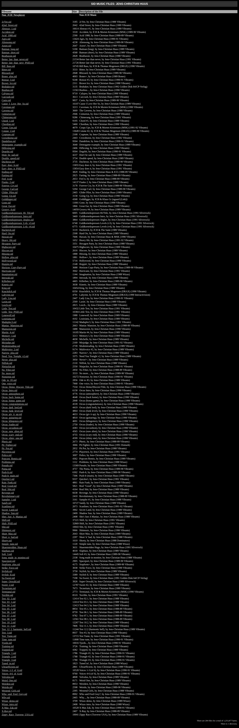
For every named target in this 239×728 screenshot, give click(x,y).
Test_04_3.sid (8, 605)
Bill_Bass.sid (8, 66)
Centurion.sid (8, 114)
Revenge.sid (8, 492)
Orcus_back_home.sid (13, 397)
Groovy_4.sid (8, 209)
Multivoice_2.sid (10, 349)
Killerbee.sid (8, 281)
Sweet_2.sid (8, 585)
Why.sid (6, 697)
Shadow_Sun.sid (10, 513)
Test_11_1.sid (8, 626)
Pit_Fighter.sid (9, 445)
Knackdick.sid (9, 291)
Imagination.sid (9, 274)
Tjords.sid (7, 643)
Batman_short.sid (10, 52)
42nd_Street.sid (9, 25)
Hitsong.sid (7, 254)
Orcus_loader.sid (10, 424)
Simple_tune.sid (10, 544)
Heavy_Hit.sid (9, 240)
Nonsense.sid (8, 376)
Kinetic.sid (7, 284)
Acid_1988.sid (9, 35)
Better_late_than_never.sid (15, 59)
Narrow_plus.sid (10, 353)
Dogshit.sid (7, 151)
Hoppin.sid (7, 264)
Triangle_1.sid (9, 653)
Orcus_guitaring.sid (11, 417)
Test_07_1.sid (8, 615)
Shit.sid (5, 527)
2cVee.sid (6, 21)
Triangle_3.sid (9, 660)
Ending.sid (7, 172)
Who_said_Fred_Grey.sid (14, 694)
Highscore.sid (8, 247)
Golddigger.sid (9, 199)
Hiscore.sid (7, 250)
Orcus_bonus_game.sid (13, 400)
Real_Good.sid (9, 486)
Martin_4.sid (8, 332)
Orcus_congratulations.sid (15, 404)
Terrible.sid (7, 595)
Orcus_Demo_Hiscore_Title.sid (17, 387)
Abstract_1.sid (9, 28)
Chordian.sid (8, 124)
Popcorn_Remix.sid (11, 458)
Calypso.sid (7, 93)
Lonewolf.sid (8, 315)
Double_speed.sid (10, 158)
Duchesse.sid (8, 161)
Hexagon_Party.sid (11, 243)
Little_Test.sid (9, 308)
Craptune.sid (8, 134)
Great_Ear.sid (8, 206)
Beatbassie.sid (9, 56)
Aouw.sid (6, 45)
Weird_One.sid (9, 680)
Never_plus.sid (9, 359)
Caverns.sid (7, 110)
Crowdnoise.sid (9, 138)
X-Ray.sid (7, 711)
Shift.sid (6, 520)
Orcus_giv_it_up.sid (12, 414)
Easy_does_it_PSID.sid (13, 168)
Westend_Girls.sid (11, 690)
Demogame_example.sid (14, 144)
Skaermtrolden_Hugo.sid (14, 547)
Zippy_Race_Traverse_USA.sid (17, 714)
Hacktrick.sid (8, 230)
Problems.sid (8, 462)
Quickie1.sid (8, 479)
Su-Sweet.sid (8, 578)
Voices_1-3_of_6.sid (12, 670)
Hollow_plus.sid (10, 257)
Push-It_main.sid (10, 475)
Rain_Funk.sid (9, 482)
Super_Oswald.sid (11, 581)
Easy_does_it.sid (10, 165)
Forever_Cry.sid (10, 185)
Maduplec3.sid (9, 322)
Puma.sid (6, 469)
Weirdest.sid (8, 684)
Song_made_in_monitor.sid (15, 557)
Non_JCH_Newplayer (13, 15)
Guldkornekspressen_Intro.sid (16, 216)
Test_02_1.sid (8, 598)
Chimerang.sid (9, 117)
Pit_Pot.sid (7, 448)
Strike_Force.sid (10, 568)
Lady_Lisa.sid (9, 298)
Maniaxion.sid (9, 329)
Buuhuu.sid (7, 90)
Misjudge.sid (8, 342)
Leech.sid (6, 305)
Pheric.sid (7, 441)
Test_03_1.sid (8, 602)
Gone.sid (6, 202)
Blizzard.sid (8, 73)
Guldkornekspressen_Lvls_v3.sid (18, 223)
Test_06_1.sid (8, 612)
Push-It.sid (7, 472)
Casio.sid (6, 100)
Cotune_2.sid (8, 131)
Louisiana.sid (8, 318)
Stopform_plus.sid (11, 564)
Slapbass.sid (8, 550)
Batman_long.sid (10, 49)
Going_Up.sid (9, 196)
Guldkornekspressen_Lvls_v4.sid (18, 226)
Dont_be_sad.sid (10, 155)
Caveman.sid (8, 107)
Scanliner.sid (8, 506)
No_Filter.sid (8, 370)
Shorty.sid (7, 540)
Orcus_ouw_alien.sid (12, 431)
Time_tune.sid (9, 639)
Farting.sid (7, 175)
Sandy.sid (6, 503)
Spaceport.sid (8, 561)
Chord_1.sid (8, 120)
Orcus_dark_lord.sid (12, 407)
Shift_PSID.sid (9, 523)
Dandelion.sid (8, 141)
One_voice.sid (9, 383)
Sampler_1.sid (9, 499)
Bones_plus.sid (9, 76)
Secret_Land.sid (10, 509)
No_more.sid (8, 373)
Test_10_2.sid (8, 622)
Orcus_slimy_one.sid (12, 438)
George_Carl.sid (10, 189)
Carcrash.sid (8, 97)
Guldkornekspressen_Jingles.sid (18, 219)
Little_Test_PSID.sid (12, 312)
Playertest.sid (8, 451)
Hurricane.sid (8, 271)
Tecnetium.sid (9, 588)
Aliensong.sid (8, 42)
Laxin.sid (6, 301)
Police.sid (6, 455)
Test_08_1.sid (8, 619)
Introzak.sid (7, 277)
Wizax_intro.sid (10, 704)
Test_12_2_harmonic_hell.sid (16, 629)
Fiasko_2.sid (8, 182)
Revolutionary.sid (10, 496)
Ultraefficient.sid (10, 666)
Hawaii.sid (7, 236)
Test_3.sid (7, 632)
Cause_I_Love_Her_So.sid (15, 103)
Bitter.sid (6, 69)
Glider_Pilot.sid (10, 192)
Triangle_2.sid (9, 656)
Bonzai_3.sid (8, 79)
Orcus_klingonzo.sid (12, 421)
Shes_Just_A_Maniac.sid (14, 516)
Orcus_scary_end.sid (12, 434)
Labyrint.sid (8, 294)
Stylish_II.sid (8, 574)
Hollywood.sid (9, 260)
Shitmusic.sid (8, 530)
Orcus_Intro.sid (9, 390)
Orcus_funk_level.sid (12, 411)
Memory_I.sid (9, 335)
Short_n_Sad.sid (10, 537)
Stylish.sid (7, 571)
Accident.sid (8, 32)
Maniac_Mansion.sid (12, 325)
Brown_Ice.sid (9, 83)
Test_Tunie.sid (9, 636)
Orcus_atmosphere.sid (13, 393)
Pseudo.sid (7, 465)
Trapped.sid (7, 649)
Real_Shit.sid (8, 489)
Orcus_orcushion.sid (12, 428)
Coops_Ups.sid (9, 127)
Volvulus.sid (8, 677)
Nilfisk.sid (7, 363)
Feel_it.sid (7, 178)
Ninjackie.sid (8, 366)
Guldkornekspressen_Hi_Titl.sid (18, 213)
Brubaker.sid (8, 86)
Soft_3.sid (7, 554)
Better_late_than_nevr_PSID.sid (18, 62)
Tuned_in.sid (8, 663)
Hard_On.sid (8, 233)
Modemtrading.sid (11, 346)
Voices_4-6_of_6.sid (12, 673)
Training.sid (8, 646)
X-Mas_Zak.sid (9, 707)
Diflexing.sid (8, 148)
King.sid (6, 288)
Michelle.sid (8, 339)
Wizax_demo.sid (10, 701)
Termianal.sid (8, 591)
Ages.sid (6, 39)
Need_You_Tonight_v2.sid (15, 356)
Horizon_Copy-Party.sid (14, 267)
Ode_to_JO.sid (9, 380)
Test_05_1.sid (8, 608)
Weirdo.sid (7, 687)
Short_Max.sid (9, 533)
